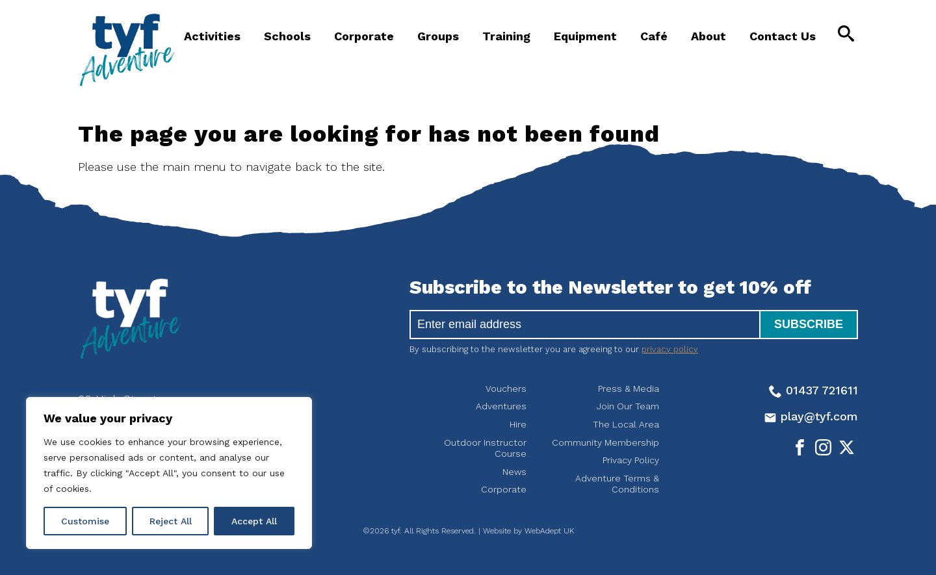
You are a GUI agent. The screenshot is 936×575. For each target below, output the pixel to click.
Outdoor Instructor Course (485, 448)
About (708, 36)
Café (654, 36)
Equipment (585, 36)
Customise (85, 521)
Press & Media (628, 388)
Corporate (364, 36)
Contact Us (782, 36)
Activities (212, 36)
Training (506, 36)
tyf (127, 50)
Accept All (254, 521)
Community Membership (605, 442)
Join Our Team (628, 406)
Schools (287, 36)
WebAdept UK (549, 530)
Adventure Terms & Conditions (617, 484)
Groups (438, 36)
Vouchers (506, 388)
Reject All (171, 521)
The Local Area (626, 424)
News (514, 471)
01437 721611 (813, 390)
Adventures (501, 406)
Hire (518, 424)
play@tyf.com (811, 416)
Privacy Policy (631, 460)
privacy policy (670, 349)
